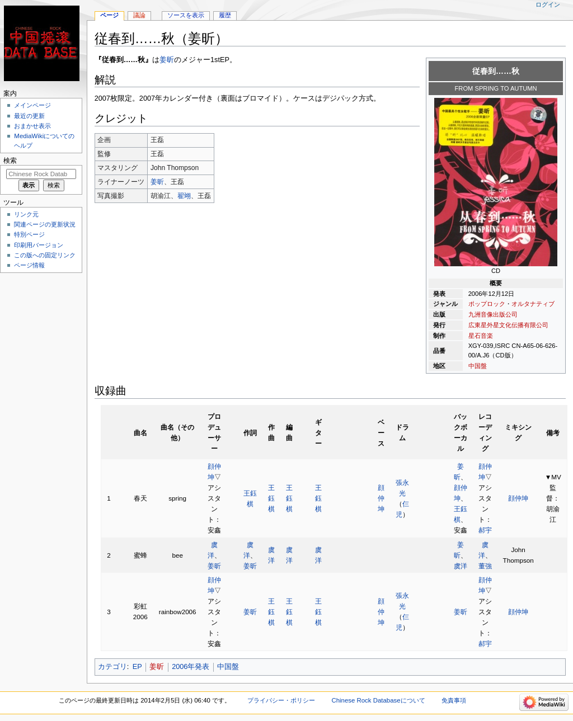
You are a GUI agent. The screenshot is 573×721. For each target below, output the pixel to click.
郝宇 (485, 530)
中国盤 (477, 365)
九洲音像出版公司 (493, 314)
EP (137, 667)
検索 (10, 160)
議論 (139, 15)
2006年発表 (190, 667)
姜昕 (166, 60)
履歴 (225, 15)
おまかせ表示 (32, 125)
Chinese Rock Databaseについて (378, 700)
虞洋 (460, 565)
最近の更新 (29, 115)
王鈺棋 (271, 498)
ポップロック (486, 303)
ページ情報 (29, 265)
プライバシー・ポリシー (281, 700)
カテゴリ (112, 667)
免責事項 (454, 700)
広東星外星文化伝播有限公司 (508, 325)
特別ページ (29, 234)
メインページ (32, 105)
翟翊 (184, 196)
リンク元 (26, 214)
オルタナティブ (533, 303)
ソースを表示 (185, 15)
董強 (485, 565)
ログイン (548, 4)
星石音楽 (480, 335)
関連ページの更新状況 (45, 224)
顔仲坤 (381, 498)
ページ (109, 15)
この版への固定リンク (45, 255)
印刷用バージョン (38, 245)
